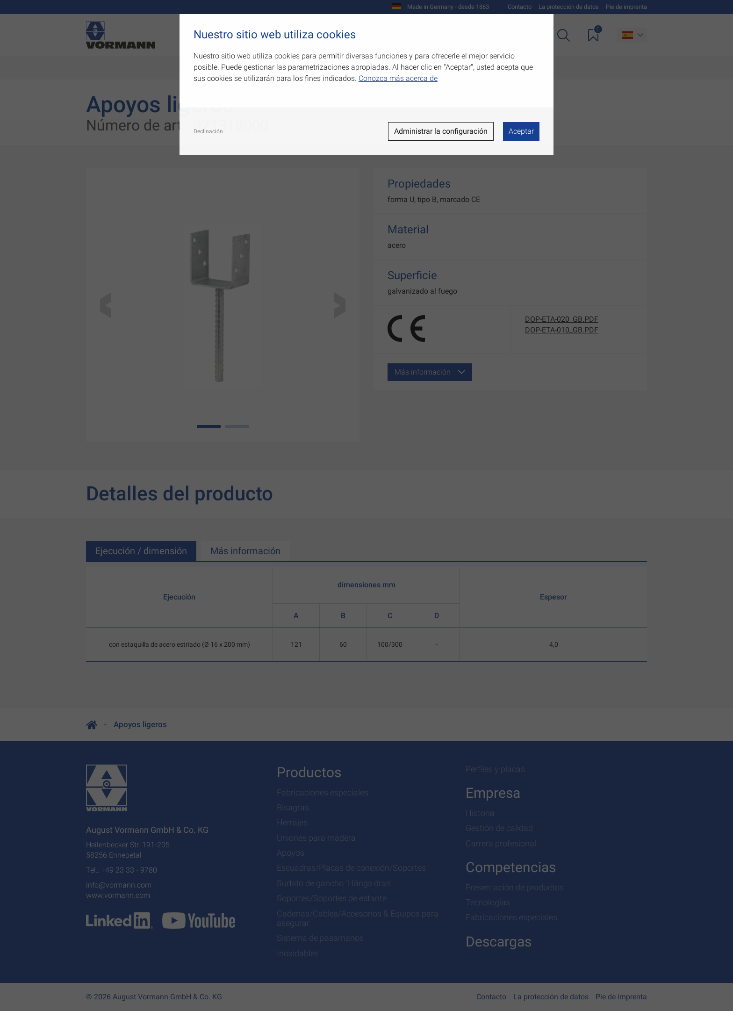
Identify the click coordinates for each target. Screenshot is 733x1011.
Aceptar (521, 131)
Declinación (208, 131)
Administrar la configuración (441, 131)
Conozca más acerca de (398, 78)
